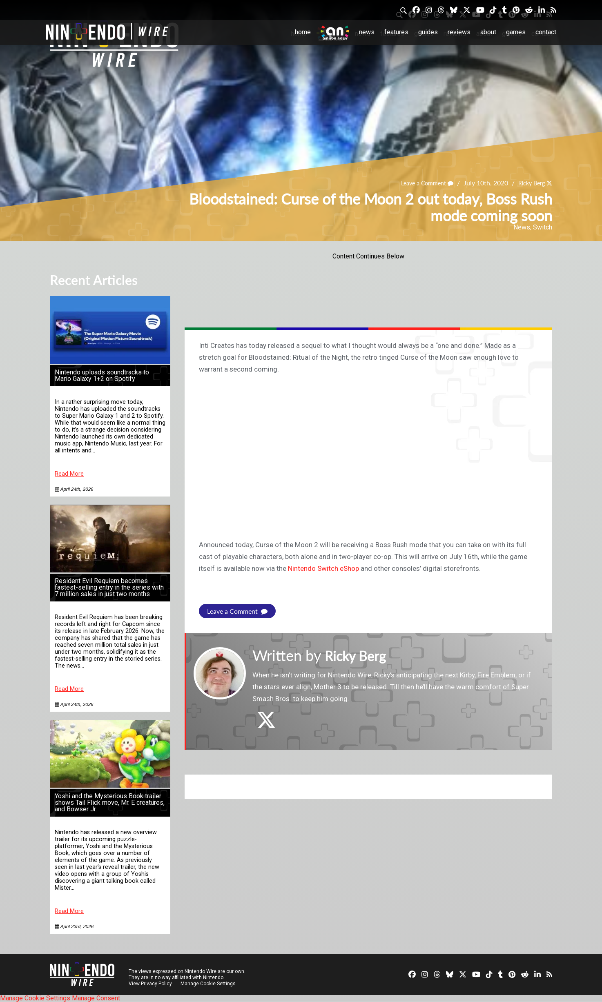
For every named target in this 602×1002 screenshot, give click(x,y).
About (488, 32)
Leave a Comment (419, 183)
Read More (69, 473)
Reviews (459, 32)
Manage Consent (96, 998)
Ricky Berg (529, 183)
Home (303, 32)
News (367, 32)
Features (396, 32)
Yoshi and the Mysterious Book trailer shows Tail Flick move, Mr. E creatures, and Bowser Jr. (110, 802)
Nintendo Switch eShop (323, 568)
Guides (428, 32)
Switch (542, 227)
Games (516, 32)
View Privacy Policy (150, 983)
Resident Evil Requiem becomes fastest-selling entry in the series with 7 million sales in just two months (109, 587)
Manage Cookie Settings (208, 983)
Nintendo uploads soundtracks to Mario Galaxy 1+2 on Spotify (102, 375)
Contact (545, 32)
